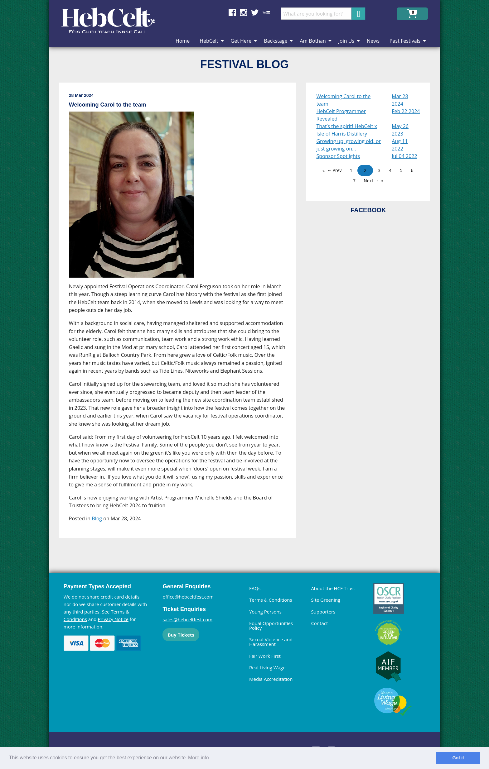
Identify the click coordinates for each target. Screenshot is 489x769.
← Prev (334, 170)
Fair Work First (265, 656)
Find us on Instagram (244, 12)
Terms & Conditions (270, 600)
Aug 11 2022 (400, 145)
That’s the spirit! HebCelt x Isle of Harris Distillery (346, 130)
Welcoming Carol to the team (343, 100)
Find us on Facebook (232, 12)
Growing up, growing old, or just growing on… (348, 145)
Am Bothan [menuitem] (313, 40)
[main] (183, 315)
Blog (97, 518)
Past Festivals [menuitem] (405, 40)
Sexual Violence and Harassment (271, 641)
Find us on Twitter (255, 12)
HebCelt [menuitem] (209, 40)
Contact (319, 623)
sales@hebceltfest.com (187, 619)
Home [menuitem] (183, 40)
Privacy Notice (113, 619)
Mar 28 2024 (400, 100)
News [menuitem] (373, 40)
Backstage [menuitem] (275, 40)
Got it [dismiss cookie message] (458, 757)
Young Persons (265, 612)
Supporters (323, 612)
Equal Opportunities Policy (271, 625)
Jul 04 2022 (404, 156)
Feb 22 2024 (406, 111)
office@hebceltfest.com (188, 597)
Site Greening (325, 600)
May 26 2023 (400, 130)
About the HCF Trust (333, 588)
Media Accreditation (271, 679)
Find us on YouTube (266, 12)
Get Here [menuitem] (241, 40)
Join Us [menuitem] (346, 40)
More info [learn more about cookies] (198, 757)
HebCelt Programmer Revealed (341, 115)
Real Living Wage (267, 667)
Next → (371, 181)
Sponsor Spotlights (338, 156)
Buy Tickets (180, 635)
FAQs (254, 588)
